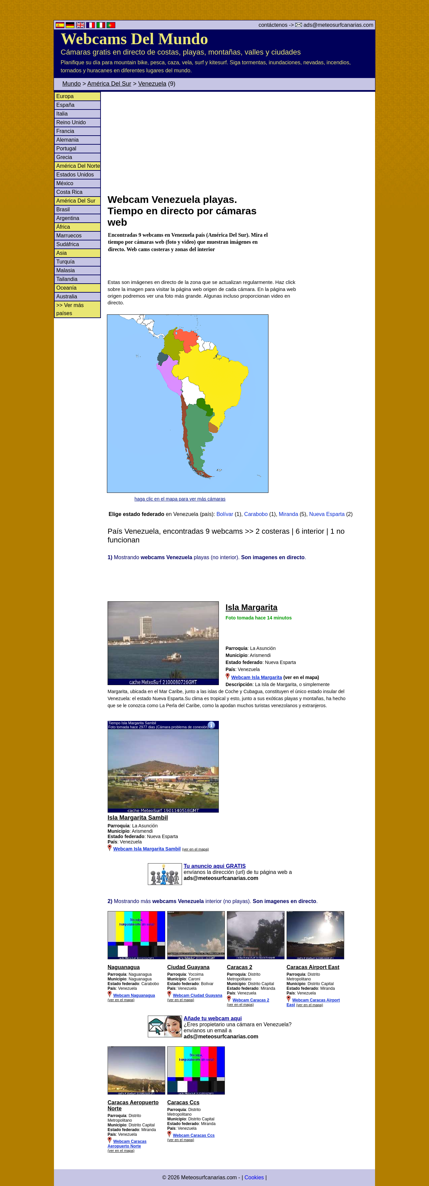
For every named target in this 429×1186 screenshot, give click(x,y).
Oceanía (66, 288)
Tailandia (66, 279)
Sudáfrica (67, 244)
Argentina (67, 218)
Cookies (254, 1177)
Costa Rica (69, 192)
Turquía (65, 262)
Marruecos (69, 235)
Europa (65, 96)
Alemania (67, 140)
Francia (65, 131)
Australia (66, 296)
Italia (62, 114)
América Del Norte (78, 166)
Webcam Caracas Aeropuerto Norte (127, 1143)
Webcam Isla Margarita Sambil (147, 848)
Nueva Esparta (327, 514)
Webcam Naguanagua (134, 995)
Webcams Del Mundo (134, 39)
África (63, 227)
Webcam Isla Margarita (256, 677)
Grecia (64, 157)
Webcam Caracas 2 (251, 1000)
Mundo (71, 83)
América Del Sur (109, 83)
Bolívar (225, 514)
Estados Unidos (75, 174)
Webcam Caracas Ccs (194, 1135)
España (65, 105)
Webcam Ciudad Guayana (197, 995)
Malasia (65, 270)
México (64, 183)
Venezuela (152, 83)
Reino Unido (71, 122)
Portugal (66, 148)
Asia (61, 253)
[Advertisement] (241, 142)
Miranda (288, 514)
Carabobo (256, 514)
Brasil (63, 209)
